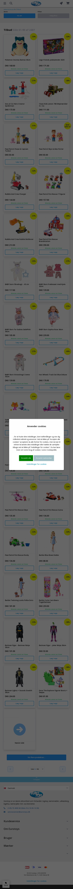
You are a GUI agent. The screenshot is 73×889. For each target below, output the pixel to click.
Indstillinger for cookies (36, 464)
